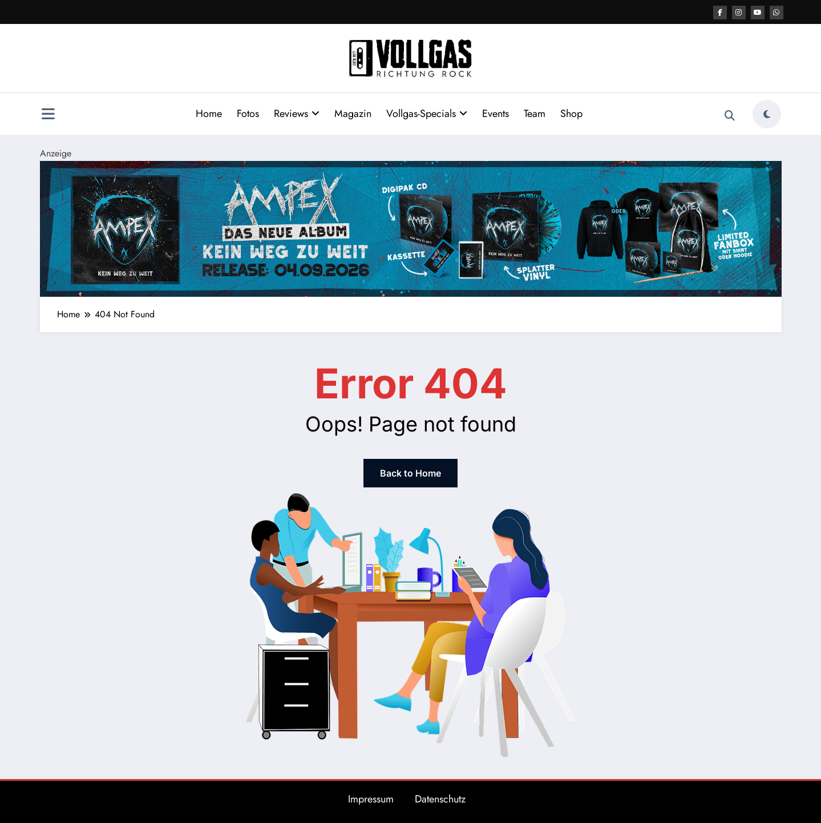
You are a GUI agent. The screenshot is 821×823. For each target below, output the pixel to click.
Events (495, 113)
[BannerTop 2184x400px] (411, 228)
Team (534, 113)
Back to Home (410, 473)
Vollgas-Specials (426, 113)
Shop (571, 113)
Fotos (248, 113)
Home (209, 113)
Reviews (296, 113)
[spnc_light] (767, 114)
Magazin (352, 113)
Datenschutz (440, 799)
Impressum (371, 799)
